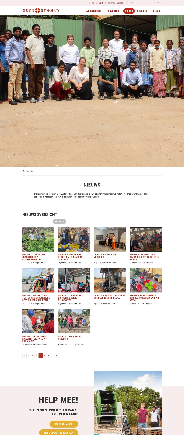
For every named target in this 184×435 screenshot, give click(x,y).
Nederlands (110, 3)
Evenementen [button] (94, 11)
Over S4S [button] (143, 11)
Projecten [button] (114, 11)
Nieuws (129, 11)
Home (91, 3)
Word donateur (63, 424)
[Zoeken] (141, 2)
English (120, 3)
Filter (59, 221)
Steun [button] (157, 11)
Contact (99, 3)
